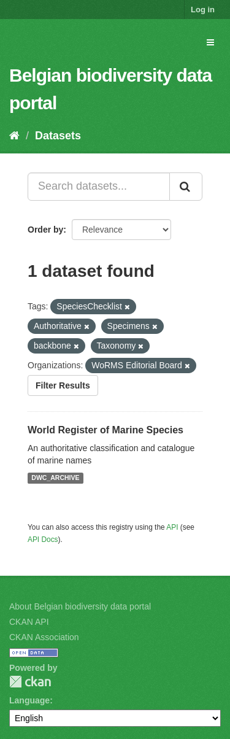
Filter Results (63, 385)
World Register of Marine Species (105, 430)
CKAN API (29, 622)
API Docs (43, 539)
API (172, 527)
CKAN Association (44, 637)
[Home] (14, 136)
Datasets (58, 136)
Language (29, 700)
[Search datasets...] (99, 186)
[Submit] (185, 186)
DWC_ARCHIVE (55, 478)
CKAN (30, 681)
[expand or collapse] (210, 42)
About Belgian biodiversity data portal (80, 606)
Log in (203, 9)
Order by (45, 229)
